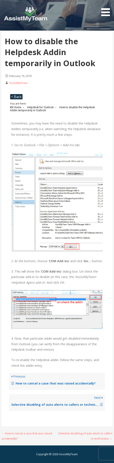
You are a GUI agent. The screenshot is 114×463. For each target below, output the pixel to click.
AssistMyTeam (18, 83)
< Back (16, 96)
